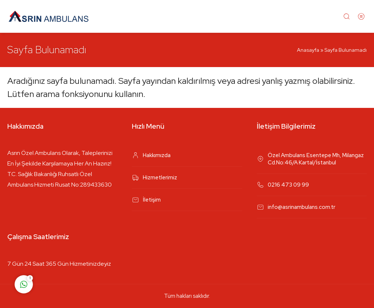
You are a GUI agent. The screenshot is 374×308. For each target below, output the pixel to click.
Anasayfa (308, 50)
